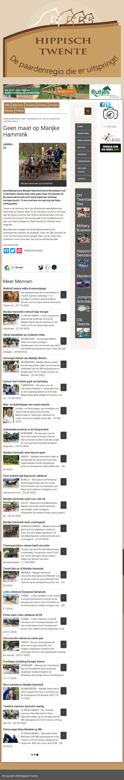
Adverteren (83, 134)
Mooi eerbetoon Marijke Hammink (23, 684)
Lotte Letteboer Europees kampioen (24, 591)
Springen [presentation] (30, 105)
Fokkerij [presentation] (20, 110)
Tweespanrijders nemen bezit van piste (26, 545)
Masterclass (87, 276)
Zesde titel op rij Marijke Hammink (23, 568)
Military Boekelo (84, 228)
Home (80, 127)
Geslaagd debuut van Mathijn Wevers (25, 358)
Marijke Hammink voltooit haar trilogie (25, 311)
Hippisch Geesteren (86, 253)
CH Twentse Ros (84, 199)
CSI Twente (83, 322)
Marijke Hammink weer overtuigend (24, 522)
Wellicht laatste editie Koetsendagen (24, 288)
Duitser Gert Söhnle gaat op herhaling (25, 381)
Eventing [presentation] (53, 105)
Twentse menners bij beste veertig (23, 706)
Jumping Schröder (85, 299)
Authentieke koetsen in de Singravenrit (25, 429)
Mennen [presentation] (9, 110)
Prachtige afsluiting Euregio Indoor (24, 661)
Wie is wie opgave (82, 170)
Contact (82, 179)
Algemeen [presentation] (18, 105)
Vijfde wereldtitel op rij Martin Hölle (24, 335)
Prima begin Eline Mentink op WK (22, 729)
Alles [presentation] (7, 105)
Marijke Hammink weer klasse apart (24, 452)
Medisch (81, 147)
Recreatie (82, 154)
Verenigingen (84, 161)
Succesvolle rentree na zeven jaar (23, 638)
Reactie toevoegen (33, 250)
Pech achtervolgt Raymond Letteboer (25, 475)
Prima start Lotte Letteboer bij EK (22, 615)
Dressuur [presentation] (42, 105)
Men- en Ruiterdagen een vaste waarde (26, 404)
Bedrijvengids (84, 140)
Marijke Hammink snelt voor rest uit (24, 499)
